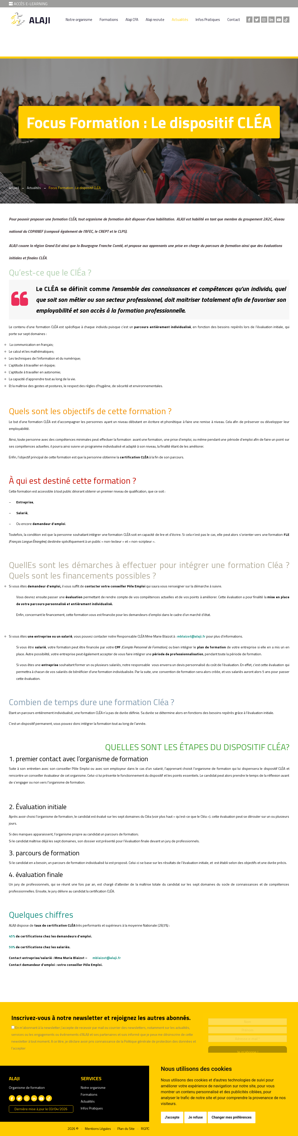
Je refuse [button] (195, 1117)
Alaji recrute (155, 19)
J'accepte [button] (172, 1117)
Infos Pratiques (208, 19)
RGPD (145, 1128)
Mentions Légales (98, 1128)
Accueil (14, 187)
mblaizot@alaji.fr (191, 636)
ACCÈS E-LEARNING (28, 4)
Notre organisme (79, 19)
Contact (233, 19)
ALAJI (39, 20)
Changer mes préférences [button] (231, 1117)
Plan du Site (126, 1128)
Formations (109, 19)
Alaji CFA (131, 19)
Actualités (180, 19)
